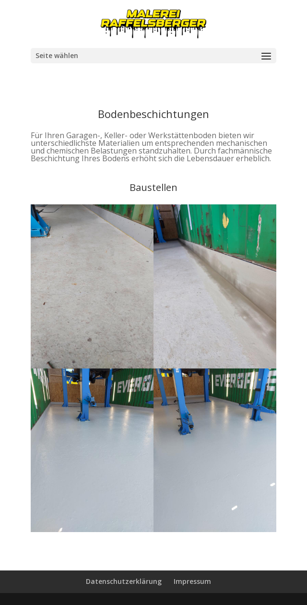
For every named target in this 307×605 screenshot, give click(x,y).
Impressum (192, 581)
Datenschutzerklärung (124, 581)
